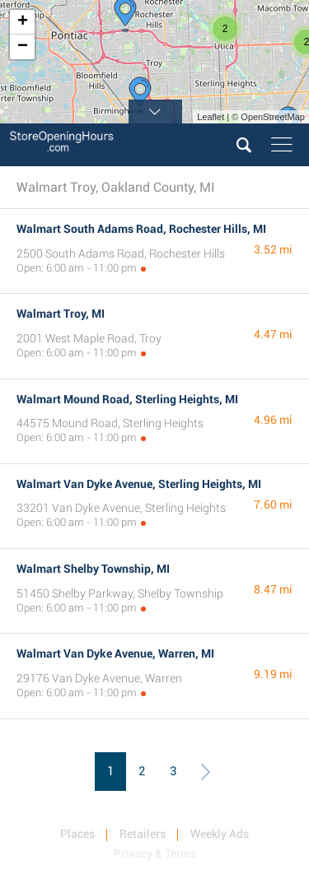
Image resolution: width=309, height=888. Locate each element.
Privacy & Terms (155, 853)
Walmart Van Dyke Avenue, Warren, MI (115, 653)
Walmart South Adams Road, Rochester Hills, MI (141, 228)
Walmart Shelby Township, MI (93, 568)
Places (77, 833)
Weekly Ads (219, 833)
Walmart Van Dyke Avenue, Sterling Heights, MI (138, 483)
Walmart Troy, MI (60, 313)
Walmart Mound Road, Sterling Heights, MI (127, 399)
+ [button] (22, 22)
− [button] (22, 47)
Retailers (142, 833)
